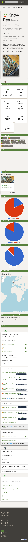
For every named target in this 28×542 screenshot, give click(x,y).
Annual (7, 89)
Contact (3, 533)
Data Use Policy (5, 523)
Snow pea (20, 7)
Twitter (3, 535)
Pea (14, 7)
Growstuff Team (5, 513)
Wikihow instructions (8, 496)
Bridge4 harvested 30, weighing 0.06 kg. (13, 417)
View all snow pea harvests (9, 422)
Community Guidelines (7, 525)
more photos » (14, 192)
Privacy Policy (5, 522)
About (3, 511)
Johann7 (5, 187)
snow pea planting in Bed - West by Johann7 (14, 372)
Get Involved (5, 515)
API (2, 530)
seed (12, 336)
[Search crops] (11, 2)
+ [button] (2, 278)
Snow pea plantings (8, 344)
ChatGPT (5, 492)
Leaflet (15, 311)
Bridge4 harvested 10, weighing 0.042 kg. (13, 412)
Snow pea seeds (7, 351)
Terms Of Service (5, 521)
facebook (4, 536)
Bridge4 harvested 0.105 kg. (9, 407)
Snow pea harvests (7, 348)
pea (14, 340)
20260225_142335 (9, 185)
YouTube (5, 499)
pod (8, 336)
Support (4, 532)
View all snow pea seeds (9, 436)
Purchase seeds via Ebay (9, 440)
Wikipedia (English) (7, 485)
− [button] (2, 280)
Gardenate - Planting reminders (10, 489)
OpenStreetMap (20, 311)
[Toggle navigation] (25, 2)
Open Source (5, 512)
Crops (9, 7)
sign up (7, 319)
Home (3, 7)
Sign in (2, 319)
